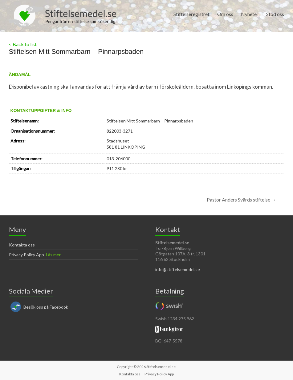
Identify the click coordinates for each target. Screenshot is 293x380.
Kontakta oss (22, 244)
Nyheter (249, 14)
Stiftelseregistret (191, 14)
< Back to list (23, 44)
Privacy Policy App (26, 254)
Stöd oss (275, 14)
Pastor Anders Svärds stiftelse (241, 199)
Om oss (225, 14)
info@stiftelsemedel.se (177, 269)
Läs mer (53, 254)
